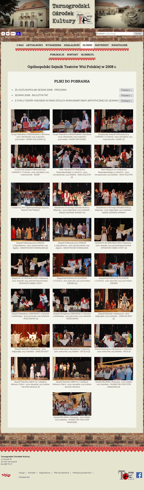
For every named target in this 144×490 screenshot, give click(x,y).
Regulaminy (44, 473)
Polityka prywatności (82, 473)
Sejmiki (87, 45)
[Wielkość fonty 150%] (8, 33)
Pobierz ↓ (126, 90)
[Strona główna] (126, 475)
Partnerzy (102, 45)
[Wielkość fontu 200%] (13, 33)
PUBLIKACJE (57, 54)
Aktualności (34, 45)
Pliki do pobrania (61, 473)
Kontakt (72, 54)
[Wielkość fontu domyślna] (3, 33)
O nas (20, 45)
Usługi (22, 473)
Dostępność (24, 477)
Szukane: (101, 34)
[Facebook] (139, 475)
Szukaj (138, 34)
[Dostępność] (18, 33)
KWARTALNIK (119, 45)
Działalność (72, 45)
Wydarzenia (53, 45)
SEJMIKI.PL (87, 54)
